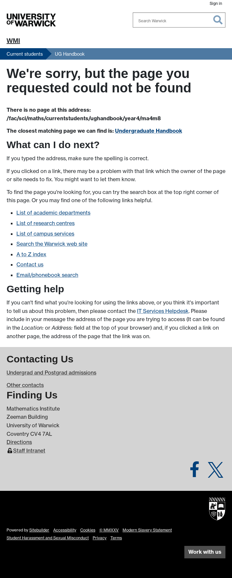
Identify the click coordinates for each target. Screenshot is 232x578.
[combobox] (179, 20)
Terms (116, 537)
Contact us (29, 264)
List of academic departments (53, 212)
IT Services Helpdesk (163, 311)
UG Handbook (70, 54)
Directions (19, 442)
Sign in (216, 3)
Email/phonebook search (47, 275)
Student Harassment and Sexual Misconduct (48, 537)
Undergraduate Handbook (148, 130)
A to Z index (31, 254)
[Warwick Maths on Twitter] (215, 473)
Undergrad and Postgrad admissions (51, 372)
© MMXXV (109, 530)
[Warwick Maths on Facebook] (194, 473)
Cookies (87, 530)
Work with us (204, 552)
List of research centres (45, 223)
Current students (25, 54)
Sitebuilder (39, 530)
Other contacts (25, 385)
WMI (13, 40)
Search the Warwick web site (51, 244)
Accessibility (64, 530)
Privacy (99, 537)
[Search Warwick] (179, 20)
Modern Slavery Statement (147, 530)
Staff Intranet (29, 450)
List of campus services (45, 233)
